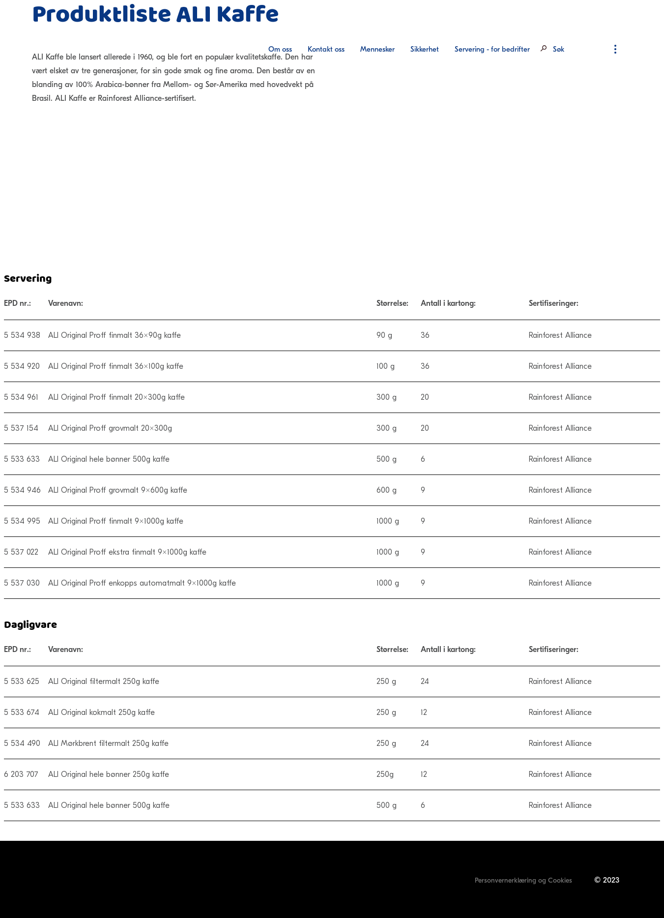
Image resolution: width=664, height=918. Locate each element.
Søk (558, 49)
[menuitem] (280, 49)
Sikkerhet (424, 49)
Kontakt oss (326, 49)
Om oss (280, 49)
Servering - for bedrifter (492, 49)
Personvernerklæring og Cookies (523, 880)
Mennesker (377, 49)
